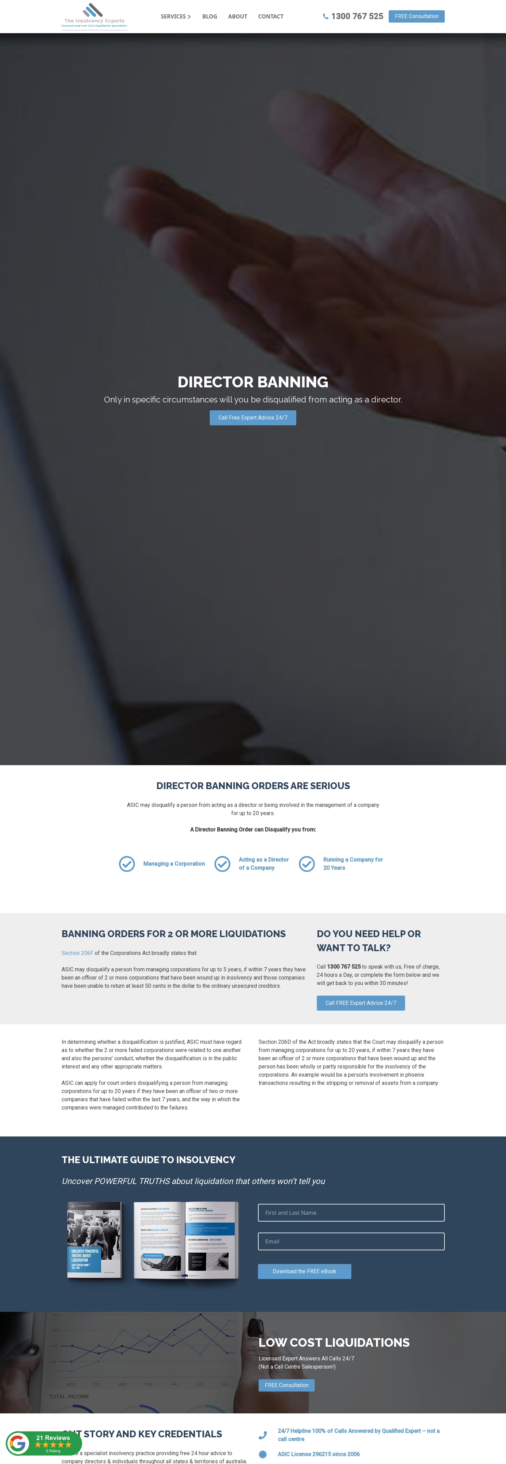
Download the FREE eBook (304, 1271)
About (237, 16)
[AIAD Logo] (94, 16)
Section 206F (77, 953)
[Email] (351, 1241)
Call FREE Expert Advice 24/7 (361, 1003)
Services (176, 16)
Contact (271, 16)
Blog (210, 16)
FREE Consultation (417, 16)
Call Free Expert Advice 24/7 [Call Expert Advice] (253, 417)
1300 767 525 (353, 16)
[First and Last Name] (351, 1213)
